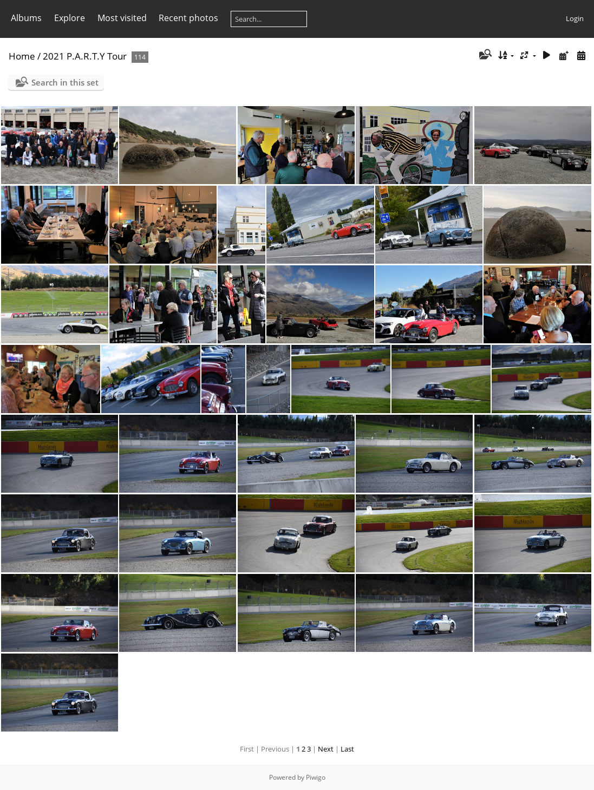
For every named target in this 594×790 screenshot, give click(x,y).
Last (347, 749)
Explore (69, 18)
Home (22, 56)
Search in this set (65, 82)
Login (575, 18)
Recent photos (188, 18)
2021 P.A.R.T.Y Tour (86, 56)
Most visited (122, 18)
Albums (26, 18)
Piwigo (315, 777)
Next (326, 749)
